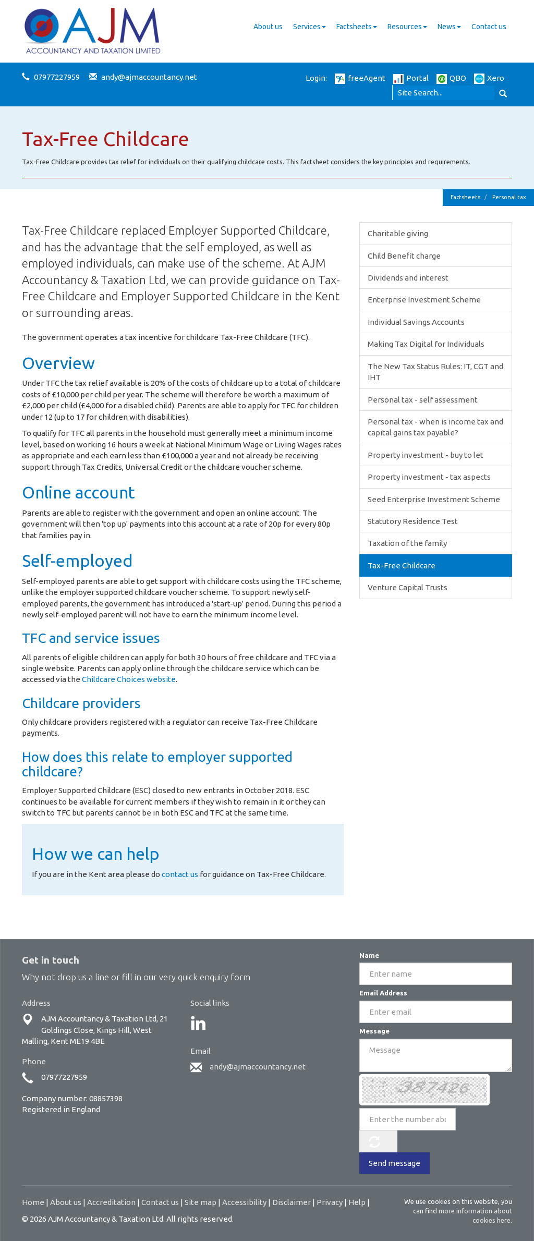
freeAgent (360, 78)
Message (374, 1031)
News (449, 26)
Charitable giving (398, 233)
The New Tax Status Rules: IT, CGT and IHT (435, 372)
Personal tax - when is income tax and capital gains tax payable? (435, 427)
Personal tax (509, 197)
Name (369, 955)
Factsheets (356, 26)
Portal (411, 78)
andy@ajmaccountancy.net (149, 76)
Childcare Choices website (129, 679)
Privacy (330, 1202)
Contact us (488, 26)
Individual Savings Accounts (416, 322)
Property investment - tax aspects (429, 476)
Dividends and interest (408, 277)
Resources (407, 26)
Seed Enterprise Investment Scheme (434, 499)
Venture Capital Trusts (407, 587)
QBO (451, 78)
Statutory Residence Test (413, 521)
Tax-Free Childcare (401, 565)
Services (309, 26)
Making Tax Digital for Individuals (426, 343)
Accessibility (244, 1202)
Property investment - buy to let (425, 455)
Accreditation (111, 1202)
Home (33, 1202)
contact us (180, 874)
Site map (200, 1202)
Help (357, 1202)
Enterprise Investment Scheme (424, 299)
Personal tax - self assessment (423, 399)
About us (268, 26)
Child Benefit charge (404, 255)
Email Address (383, 992)
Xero (489, 78)
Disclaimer (291, 1202)
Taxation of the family (407, 543)
